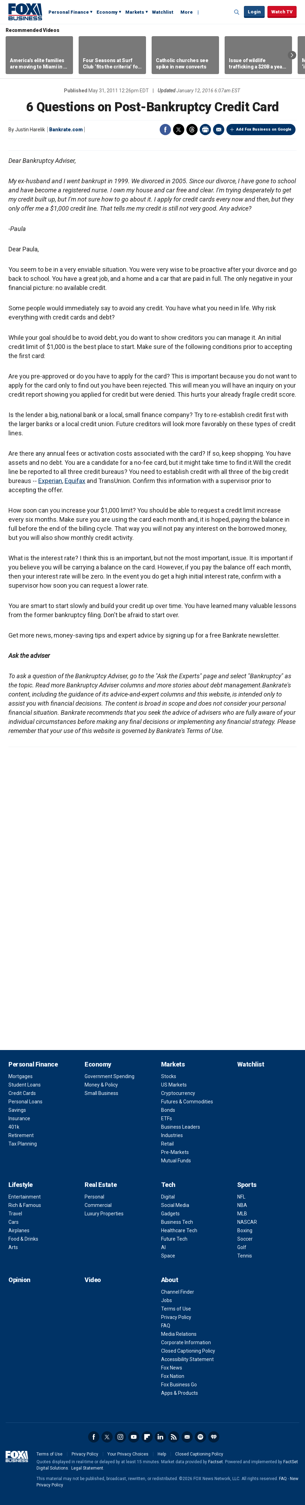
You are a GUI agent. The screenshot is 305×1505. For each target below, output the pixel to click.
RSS (173, 1437)
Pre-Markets (175, 1152)
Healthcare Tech (179, 1230)
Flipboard (147, 1437)
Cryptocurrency (178, 1093)
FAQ (165, 1325)
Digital (168, 1197)
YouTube (133, 1437)
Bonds (168, 1110)
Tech (168, 1184)
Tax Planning (22, 1144)
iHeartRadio (213, 1437)
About (169, 1279)
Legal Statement (87, 1468)
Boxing (244, 1230)
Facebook (165, 129)
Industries (172, 1135)
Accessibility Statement (187, 1359)
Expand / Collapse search (237, 12)
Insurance (19, 1118)
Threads (192, 129)
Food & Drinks (23, 1239)
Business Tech (177, 1222)
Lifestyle (20, 1184)
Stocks (168, 1076)
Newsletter (187, 1437)
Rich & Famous (24, 1205)
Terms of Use (176, 1309)
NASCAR (247, 1222)
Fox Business (25, 11)
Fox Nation (172, 1376)
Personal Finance (68, 12)
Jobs (166, 1300)
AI (163, 1247)
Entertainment (24, 1197)
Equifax (75, 480)
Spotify (200, 1437)
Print (205, 129)
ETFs (166, 1118)
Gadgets (170, 1213)
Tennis (244, 1256)
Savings (17, 1110)
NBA (242, 1205)
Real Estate (101, 1184)
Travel (15, 1213)
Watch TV (282, 11)
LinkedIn (160, 1437)
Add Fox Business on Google (263, 129)
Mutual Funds (176, 1160)
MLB (242, 1213)
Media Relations (179, 1334)
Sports (247, 1184)
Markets (134, 12)
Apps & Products (179, 1393)
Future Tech (174, 1239)
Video (93, 1279)
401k (13, 1127)
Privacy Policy (176, 1317)
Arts (13, 1247)
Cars (13, 1222)
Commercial (98, 1205)
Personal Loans (25, 1101)
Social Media (175, 1205)
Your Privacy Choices (127, 1454)
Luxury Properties (104, 1213)
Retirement (21, 1135)
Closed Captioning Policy (188, 1351)
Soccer (245, 1239)
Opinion (19, 1279)
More (186, 12)
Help (162, 1454)
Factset (215, 1461)
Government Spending (109, 1076)
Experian (50, 480)
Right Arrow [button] (292, 55)
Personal (94, 1197)
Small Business (101, 1093)
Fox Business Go (179, 1384)
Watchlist (162, 12)
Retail (167, 1144)
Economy (107, 12)
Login (254, 11)
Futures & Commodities (187, 1101)
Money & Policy (101, 1085)
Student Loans (24, 1085)
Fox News (171, 1368)
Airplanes (18, 1230)
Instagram (120, 1437)
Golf (241, 1247)
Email (218, 129)
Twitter (178, 129)
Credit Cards (22, 1093)
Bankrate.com (66, 129)
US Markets (174, 1085)
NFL (241, 1197)
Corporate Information (186, 1342)
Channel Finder (177, 1292)
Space (168, 1256)
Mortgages (20, 1076)
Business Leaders (180, 1127)
